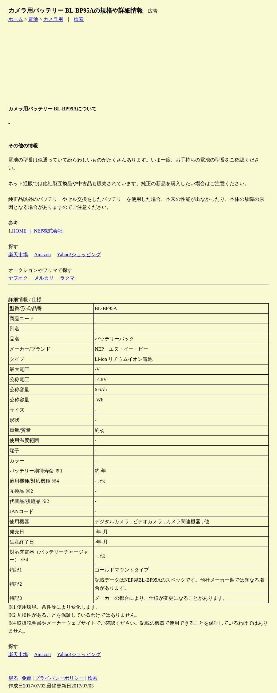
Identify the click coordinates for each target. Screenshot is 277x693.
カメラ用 (53, 19)
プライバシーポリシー (59, 678)
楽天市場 (18, 254)
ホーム (15, 19)
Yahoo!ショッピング (79, 254)
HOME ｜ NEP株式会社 (37, 230)
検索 (79, 19)
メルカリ (44, 278)
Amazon (42, 254)
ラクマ (67, 278)
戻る (13, 678)
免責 (26, 678)
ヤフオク (18, 278)
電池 (33, 19)
